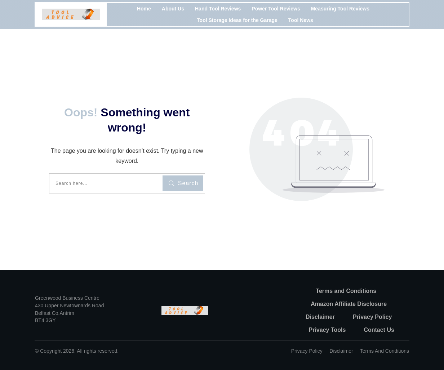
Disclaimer (341, 351)
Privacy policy (307, 351)
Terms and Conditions (384, 351)
